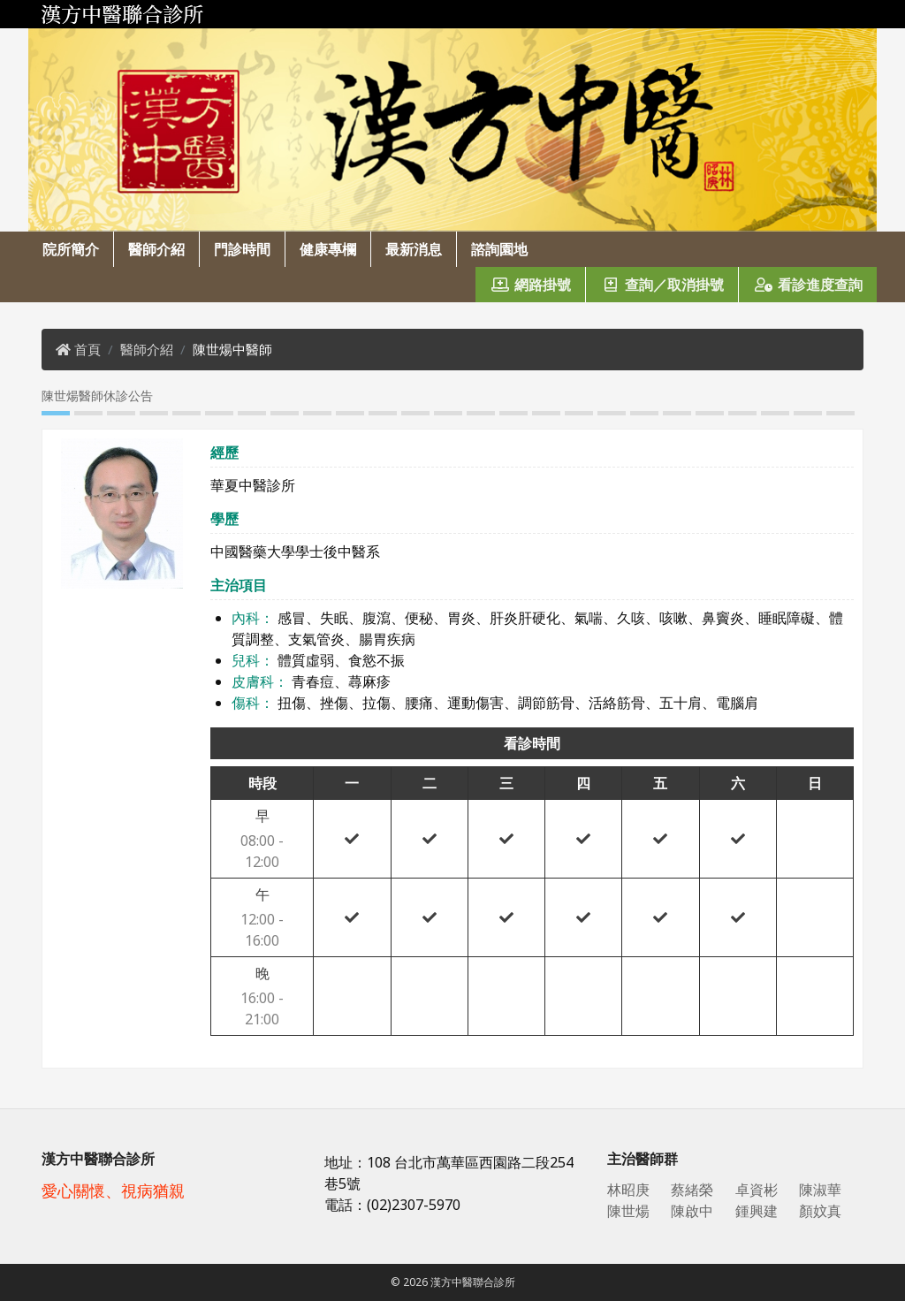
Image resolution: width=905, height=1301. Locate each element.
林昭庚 (628, 1189)
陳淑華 (820, 1189)
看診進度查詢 (808, 284)
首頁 (87, 349)
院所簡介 (70, 249)
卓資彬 (756, 1189)
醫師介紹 (156, 249)
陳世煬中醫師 (232, 349)
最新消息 (413, 249)
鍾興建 (756, 1211)
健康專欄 (328, 249)
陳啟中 (692, 1211)
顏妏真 (820, 1211)
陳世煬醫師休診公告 (97, 395)
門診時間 (242, 249)
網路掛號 (530, 284)
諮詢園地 (499, 249)
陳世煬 (628, 1211)
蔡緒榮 (692, 1189)
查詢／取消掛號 (662, 284)
